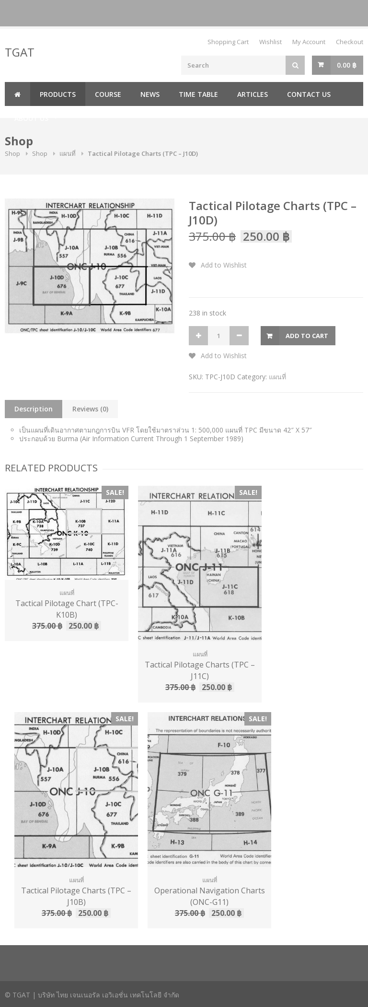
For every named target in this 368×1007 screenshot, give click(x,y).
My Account (308, 41)
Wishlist (270, 41)
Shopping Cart (228, 41)
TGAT (19, 52)
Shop (12, 153)
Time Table (198, 94)
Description (33, 408)
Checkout (349, 41)
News (150, 94)
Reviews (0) (90, 408)
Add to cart (307, 335)
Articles (252, 94)
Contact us (309, 94)
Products (58, 94)
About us (31, 118)
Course (108, 94)
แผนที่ (67, 153)
